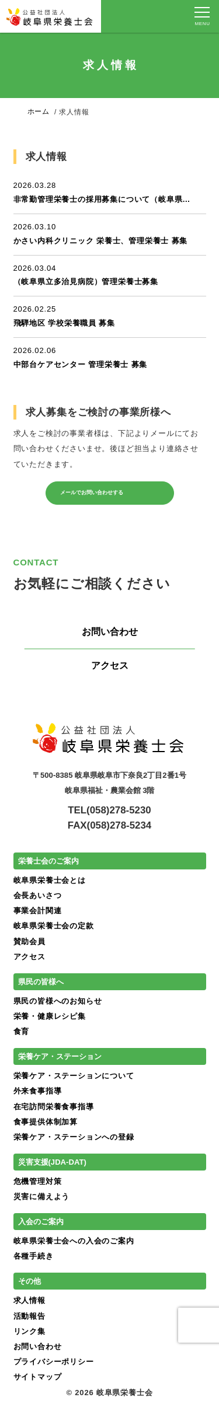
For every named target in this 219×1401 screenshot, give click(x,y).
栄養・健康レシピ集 (49, 1016)
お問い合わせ (110, 632)
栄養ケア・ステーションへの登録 (73, 1137)
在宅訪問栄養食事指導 (53, 1106)
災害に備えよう (41, 1196)
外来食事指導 (37, 1090)
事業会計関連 (37, 910)
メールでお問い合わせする (104, 492)
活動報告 (29, 1316)
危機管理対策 (37, 1181)
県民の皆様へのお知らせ (57, 1001)
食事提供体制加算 (45, 1121)
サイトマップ (37, 1376)
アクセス (109, 665)
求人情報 (29, 1300)
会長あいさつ (37, 895)
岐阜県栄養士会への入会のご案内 (73, 1240)
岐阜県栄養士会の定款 (53, 925)
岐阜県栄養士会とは (49, 880)
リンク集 (29, 1331)
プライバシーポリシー (53, 1361)
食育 (21, 1031)
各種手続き (33, 1256)
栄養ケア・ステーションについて (73, 1075)
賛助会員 (29, 941)
